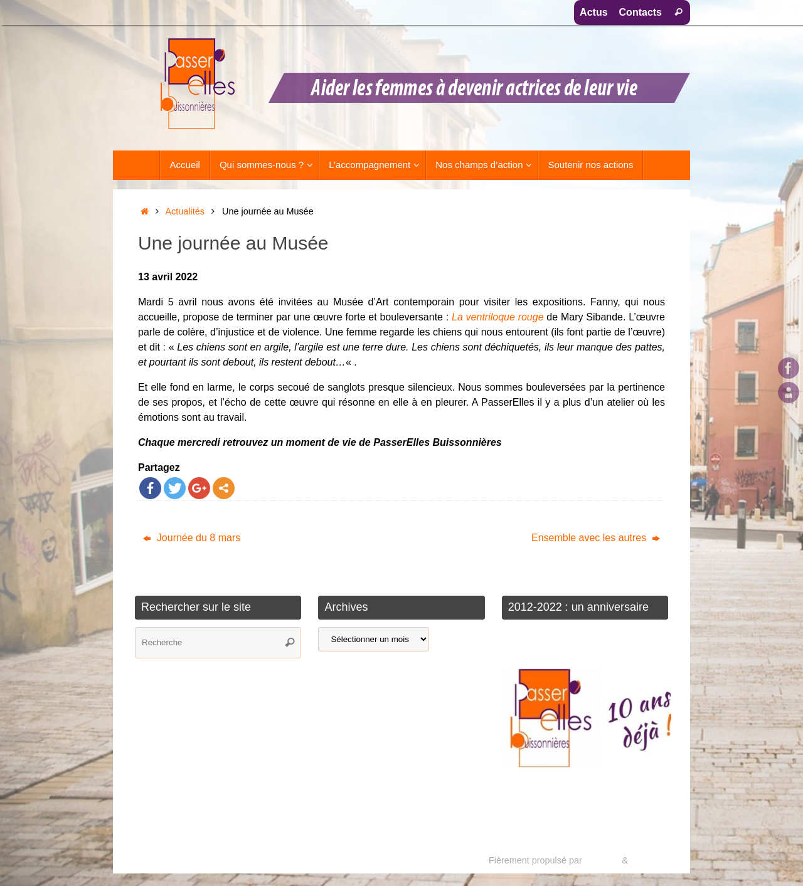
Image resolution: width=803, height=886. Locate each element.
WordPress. (654, 860)
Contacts (640, 12)
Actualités (185, 211)
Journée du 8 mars (191, 537)
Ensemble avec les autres (595, 537)
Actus (593, 12)
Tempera (601, 860)
